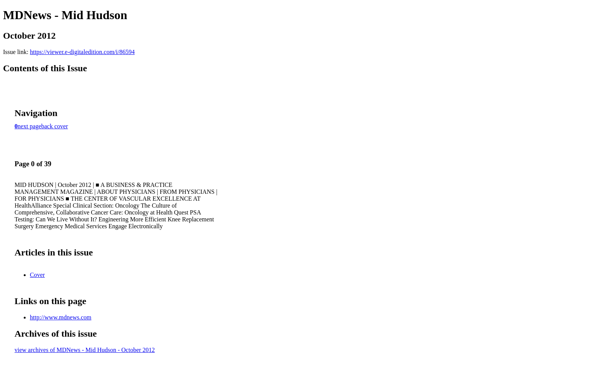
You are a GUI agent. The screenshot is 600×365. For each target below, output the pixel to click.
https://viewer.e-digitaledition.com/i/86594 (82, 52)
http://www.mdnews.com (60, 317)
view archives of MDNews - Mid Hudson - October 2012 (85, 350)
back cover (54, 126)
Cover (37, 275)
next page (29, 126)
